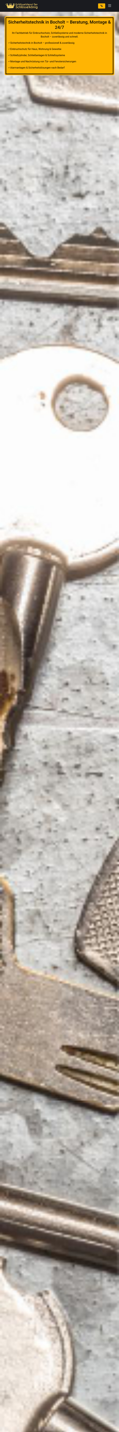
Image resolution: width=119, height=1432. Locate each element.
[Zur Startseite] (22, 6)
